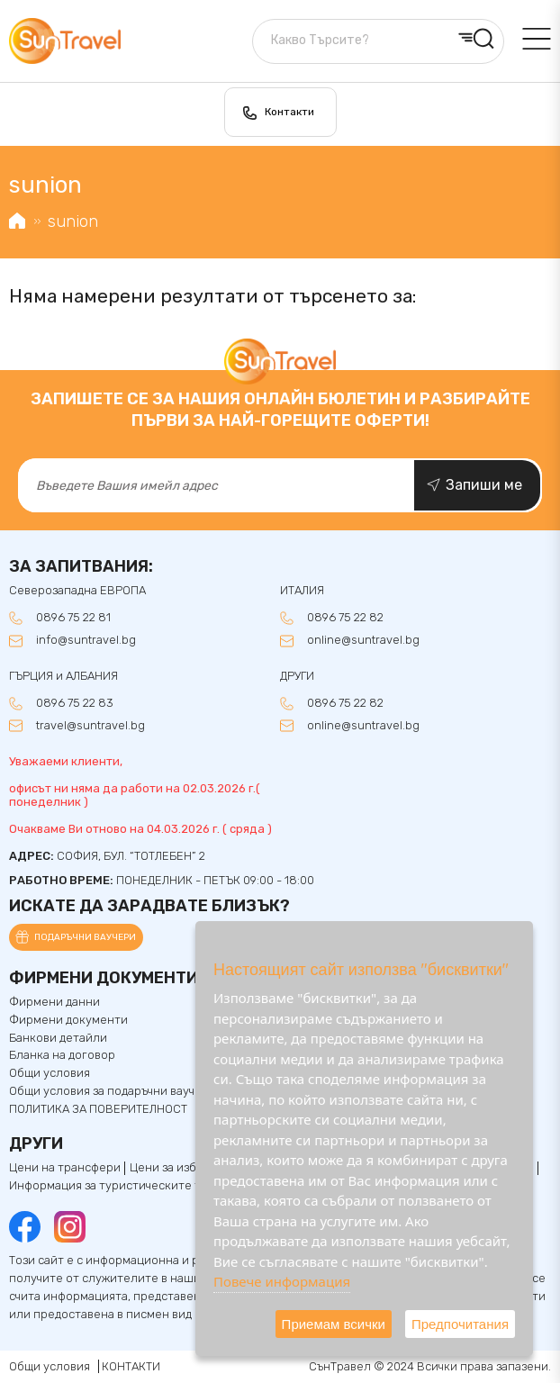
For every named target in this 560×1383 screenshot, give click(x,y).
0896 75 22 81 (73, 617)
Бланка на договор (62, 1055)
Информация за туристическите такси (118, 1186)
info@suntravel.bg (86, 640)
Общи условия (49, 1073)
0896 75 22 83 (74, 703)
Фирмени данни (54, 1002)
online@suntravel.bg (363, 640)
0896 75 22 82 (345, 617)
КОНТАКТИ (131, 1366)
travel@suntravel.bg (90, 725)
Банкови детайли (58, 1038)
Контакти (289, 111)
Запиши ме (484, 484)
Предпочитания (460, 1324)
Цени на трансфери (65, 1168)
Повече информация (281, 1281)
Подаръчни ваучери (85, 937)
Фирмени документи (68, 1020)
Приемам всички (333, 1324)
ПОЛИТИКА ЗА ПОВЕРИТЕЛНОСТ (98, 1109)
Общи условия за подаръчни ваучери (112, 1091)
